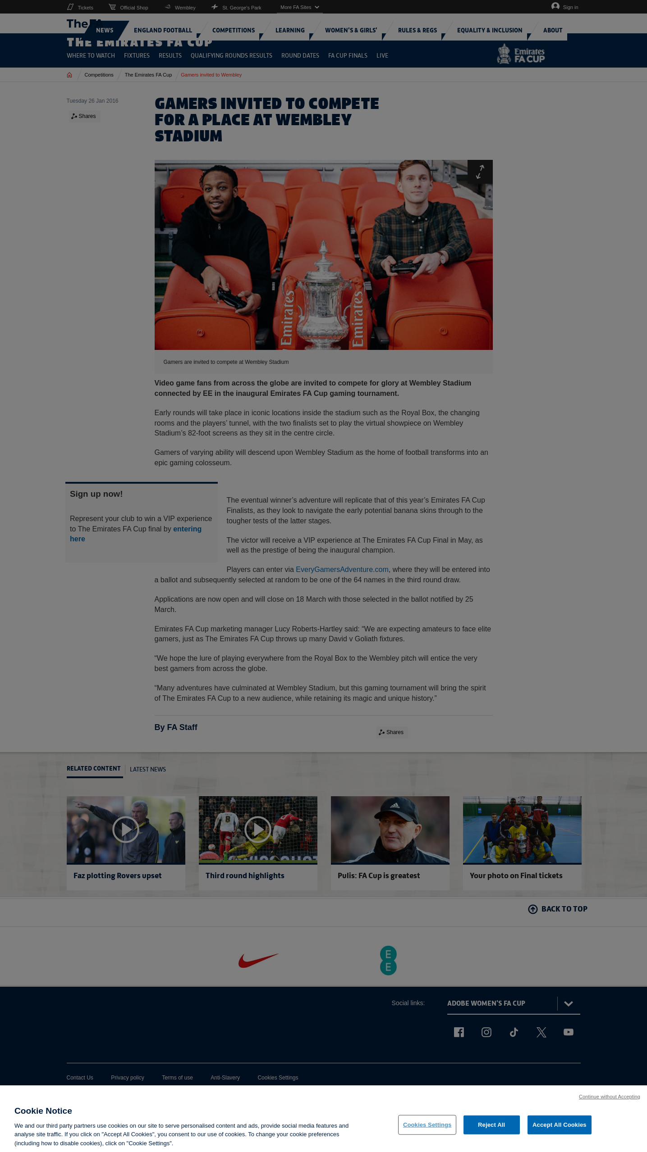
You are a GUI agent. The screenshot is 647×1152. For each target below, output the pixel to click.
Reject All (491, 1132)
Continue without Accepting (609, 1104)
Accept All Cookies (559, 1132)
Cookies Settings (427, 1132)
